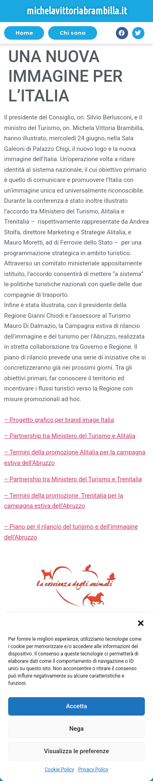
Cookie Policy (59, 769)
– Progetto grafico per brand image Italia (59, 420)
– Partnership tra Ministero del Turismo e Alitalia (69, 436)
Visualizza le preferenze (76, 751)
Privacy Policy (93, 769)
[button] (141, 623)
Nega (76, 728)
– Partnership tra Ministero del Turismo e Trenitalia (73, 479)
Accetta (76, 706)
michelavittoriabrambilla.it (77, 10)
